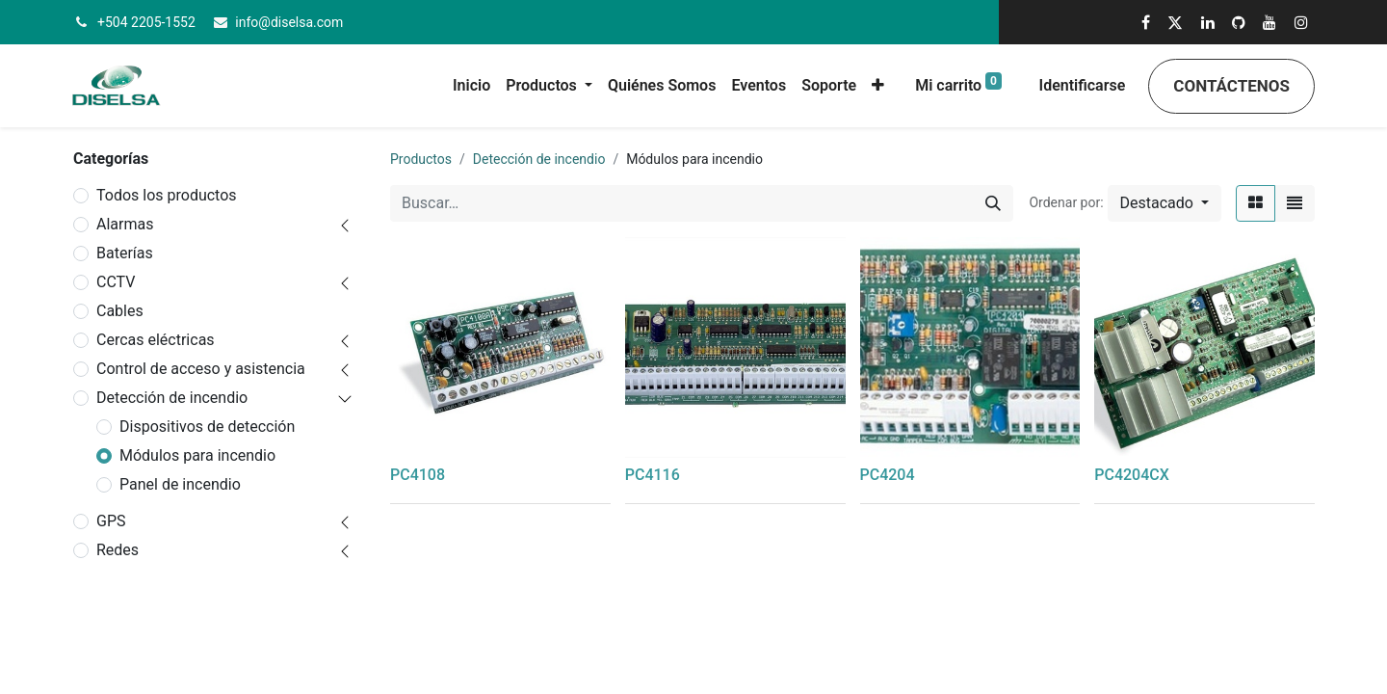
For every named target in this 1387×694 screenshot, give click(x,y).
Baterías (124, 253)
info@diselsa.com (289, 22)
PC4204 (887, 475)
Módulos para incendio (197, 455)
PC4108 (417, 475)
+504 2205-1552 (146, 22)
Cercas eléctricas (155, 340)
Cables (120, 311)
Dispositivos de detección (207, 426)
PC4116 (652, 475)
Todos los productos (166, 195)
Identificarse (1082, 85)
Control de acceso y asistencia (200, 369)
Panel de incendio (180, 484)
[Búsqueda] (993, 203)
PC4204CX (1131, 475)
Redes (117, 550)
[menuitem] (471, 86)
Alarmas (124, 224)
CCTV (115, 282)
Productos (421, 159)
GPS (111, 521)
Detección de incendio (172, 397)
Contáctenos (1231, 85)
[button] (878, 86)
